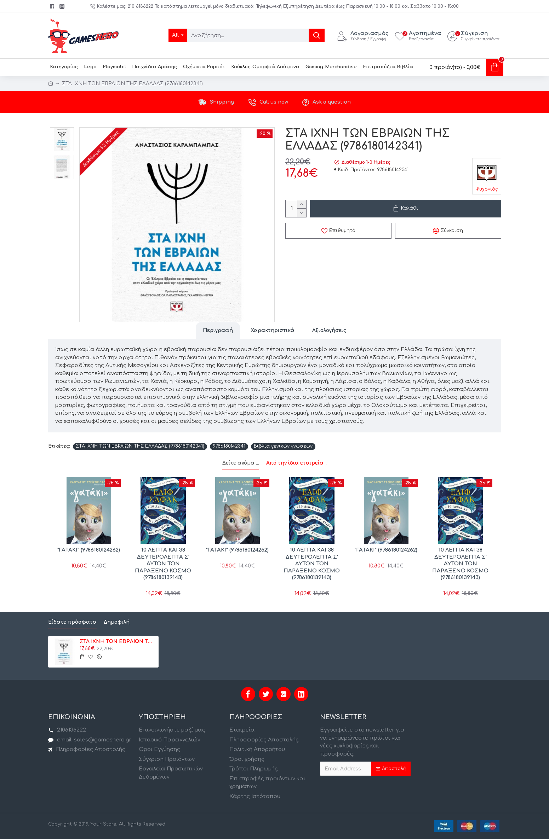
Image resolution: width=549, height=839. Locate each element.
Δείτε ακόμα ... (240, 463)
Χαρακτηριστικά (272, 330)
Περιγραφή (218, 330)
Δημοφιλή (117, 622)
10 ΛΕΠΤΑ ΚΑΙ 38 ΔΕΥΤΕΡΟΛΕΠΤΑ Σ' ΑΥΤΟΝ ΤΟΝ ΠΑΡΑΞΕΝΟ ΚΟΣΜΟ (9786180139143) (163, 564)
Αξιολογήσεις (329, 330)
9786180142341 (229, 446)
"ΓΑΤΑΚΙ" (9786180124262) (88, 550)
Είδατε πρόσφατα (72, 622)
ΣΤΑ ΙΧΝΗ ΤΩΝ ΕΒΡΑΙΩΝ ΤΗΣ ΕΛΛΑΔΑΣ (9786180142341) (140, 446)
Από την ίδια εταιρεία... (296, 463)
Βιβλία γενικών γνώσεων (283, 446)
